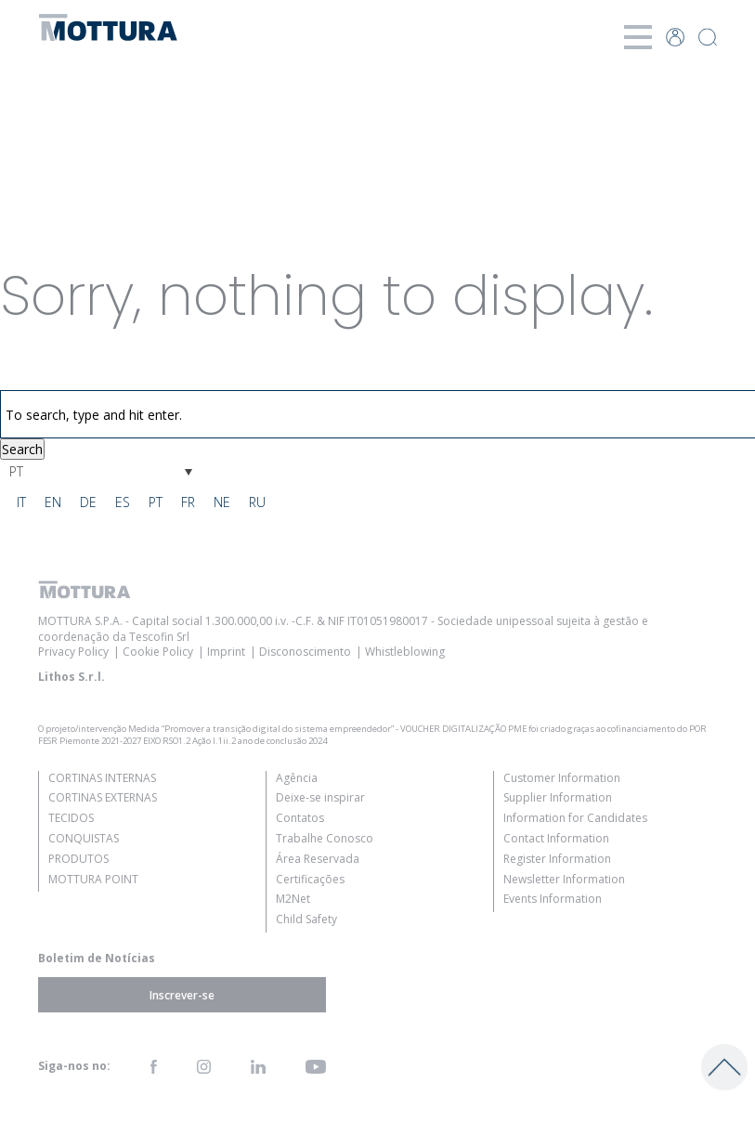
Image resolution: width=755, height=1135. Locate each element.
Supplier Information (557, 797)
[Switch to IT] (21, 502)
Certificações (310, 879)
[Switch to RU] (257, 502)
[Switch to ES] (122, 502)
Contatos (300, 818)
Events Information (552, 899)
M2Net (293, 899)
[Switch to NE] (222, 502)
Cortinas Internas (102, 778)
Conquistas (83, 838)
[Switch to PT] (155, 502)
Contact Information (556, 838)
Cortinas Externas (102, 797)
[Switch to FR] (188, 502)
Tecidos (71, 818)
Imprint (226, 651)
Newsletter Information (564, 879)
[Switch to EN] (53, 502)
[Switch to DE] (88, 502)
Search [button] (22, 449)
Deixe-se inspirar (320, 797)
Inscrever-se (182, 994)
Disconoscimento (305, 651)
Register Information (557, 859)
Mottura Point (93, 879)
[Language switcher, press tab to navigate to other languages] (101, 471)
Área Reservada (317, 859)
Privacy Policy (73, 651)
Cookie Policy (158, 651)
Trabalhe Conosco (324, 838)
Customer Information (561, 778)
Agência (297, 778)
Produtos (78, 859)
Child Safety (306, 919)
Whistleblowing (405, 651)
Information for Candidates (575, 818)
